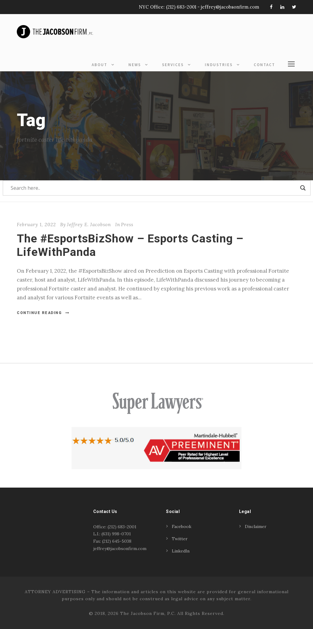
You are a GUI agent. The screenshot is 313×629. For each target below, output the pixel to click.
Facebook (181, 526)
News (134, 64)
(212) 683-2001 (181, 7)
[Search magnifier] (303, 188)
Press (127, 224)
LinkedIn (181, 551)
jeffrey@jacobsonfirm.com (230, 7)
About (99, 64)
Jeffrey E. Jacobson (89, 224)
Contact (264, 64)
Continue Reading (43, 313)
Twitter (180, 538)
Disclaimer (256, 526)
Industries (219, 64)
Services (173, 64)
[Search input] (154, 188)
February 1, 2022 (36, 224)
